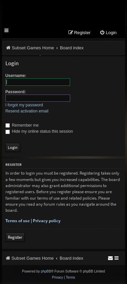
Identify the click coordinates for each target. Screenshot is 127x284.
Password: (15, 91)
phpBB (46, 271)
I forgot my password (24, 105)
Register (15, 237)
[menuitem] (108, 33)
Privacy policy (47, 221)
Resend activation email (26, 111)
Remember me (22, 125)
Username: (15, 75)
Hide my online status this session (39, 131)
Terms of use (17, 221)
